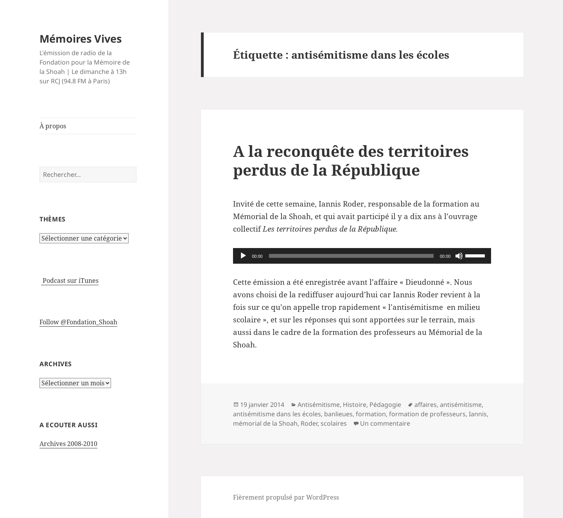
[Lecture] (243, 256)
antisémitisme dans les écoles (277, 414)
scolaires (334, 423)
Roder (309, 423)
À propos (52, 126)
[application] (362, 256)
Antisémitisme (319, 404)
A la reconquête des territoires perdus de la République (351, 160)
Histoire (354, 404)
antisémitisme (461, 404)
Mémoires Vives (80, 38)
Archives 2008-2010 (68, 443)
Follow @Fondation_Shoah (78, 322)
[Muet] (459, 256)
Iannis (478, 414)
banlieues (338, 414)
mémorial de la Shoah (265, 423)
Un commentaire (385, 423)
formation (371, 414)
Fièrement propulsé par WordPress (286, 497)
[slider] (351, 256)
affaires (425, 404)
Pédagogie (385, 404)
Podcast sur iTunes (70, 280)
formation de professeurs (427, 414)
